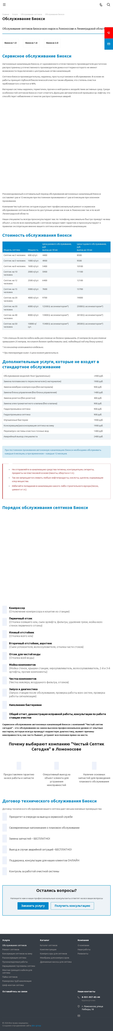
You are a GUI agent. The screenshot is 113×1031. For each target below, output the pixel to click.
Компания (83, 940)
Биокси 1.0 (10, 43)
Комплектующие (48, 949)
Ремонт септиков (10, 949)
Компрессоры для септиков (53, 953)
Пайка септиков (10, 977)
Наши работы (84, 949)
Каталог (44, 940)
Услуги (6, 940)
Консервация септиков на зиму (17, 953)
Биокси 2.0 (52, 43)
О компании (83, 945)
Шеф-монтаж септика (13, 985)
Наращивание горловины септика (18, 966)
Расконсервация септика (14, 958)
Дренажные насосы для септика (56, 962)
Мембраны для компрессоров (54, 958)
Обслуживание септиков (14, 945)
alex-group (36, 1026)
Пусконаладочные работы (15, 962)
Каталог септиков (48, 945)
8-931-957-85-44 (91, 997)
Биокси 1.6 (31, 43)
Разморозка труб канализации (16, 981)
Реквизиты (83, 953)
